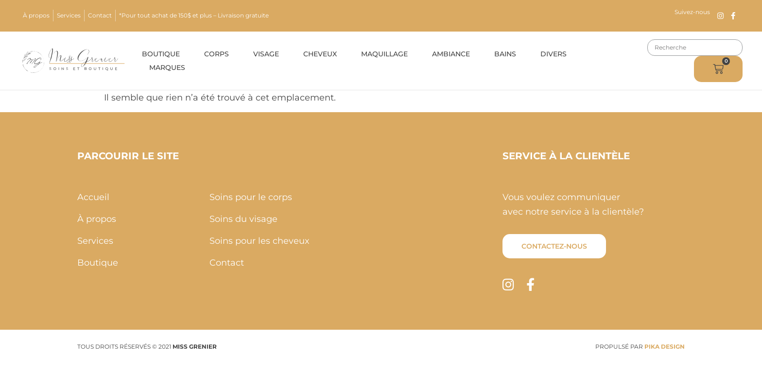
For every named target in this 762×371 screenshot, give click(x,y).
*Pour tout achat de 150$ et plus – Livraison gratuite (194, 15)
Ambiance (451, 54)
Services (69, 15)
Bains (505, 54)
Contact (100, 15)
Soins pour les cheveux (259, 241)
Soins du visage (243, 219)
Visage (266, 54)
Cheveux (320, 54)
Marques (167, 67)
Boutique (161, 54)
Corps (216, 54)
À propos (36, 15)
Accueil (93, 197)
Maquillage (384, 54)
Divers (553, 54)
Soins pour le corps (250, 197)
